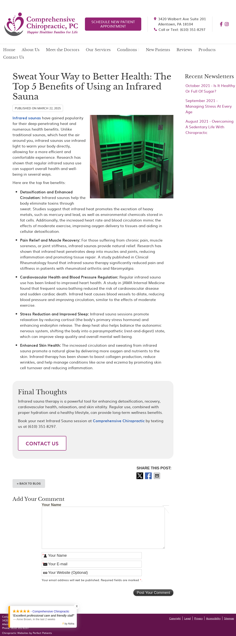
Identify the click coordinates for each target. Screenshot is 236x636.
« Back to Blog (29, 483)
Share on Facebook (149, 475)
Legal (187, 618)
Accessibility (213, 618)
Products (207, 50)
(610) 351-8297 (20, 628)
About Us (30, 50)
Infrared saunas (27, 118)
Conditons (127, 50)
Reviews (184, 50)
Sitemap (229, 618)
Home (9, 50)
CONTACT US (42, 443)
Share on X (140, 475)
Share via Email (157, 475)
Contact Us (13, 57)
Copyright (175, 618)
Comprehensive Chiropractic (119, 420)
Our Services (98, 50)
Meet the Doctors (62, 50)
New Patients (158, 50)
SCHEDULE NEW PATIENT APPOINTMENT (113, 23)
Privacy (198, 618)
